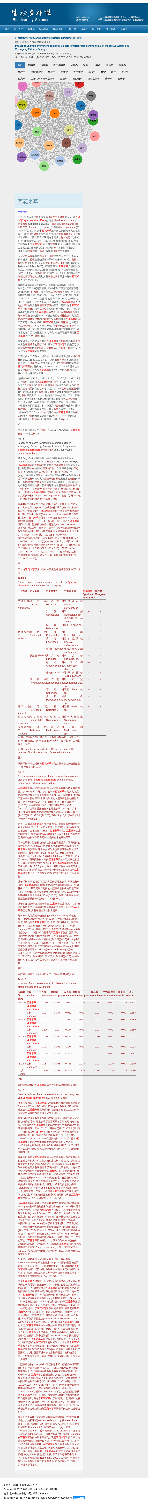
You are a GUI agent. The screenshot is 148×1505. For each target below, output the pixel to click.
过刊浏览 (110, 29)
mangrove (23, 453)
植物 (20, 1247)
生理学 (125, 71)
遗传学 (108, 78)
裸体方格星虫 (73, 716)
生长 (22, 1345)
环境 (25, 263)
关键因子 (65, 837)
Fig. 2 (21, 772)
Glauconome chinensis (54, 514)
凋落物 (51, 1181)
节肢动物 (24, 601)
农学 (113, 71)
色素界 (97, 65)
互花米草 (46, 230)
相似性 (51, 468)
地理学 (21, 71)
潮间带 (28, 388)
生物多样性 (64, 347)
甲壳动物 (32, 1164)
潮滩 (48, 263)
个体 (58, 415)
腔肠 (27, 510)
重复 (40, 385)
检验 (37, 485)
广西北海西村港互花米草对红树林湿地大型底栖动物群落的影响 (48, 38)
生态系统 (64, 1454)
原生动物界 (59, 65)
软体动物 (24, 631)
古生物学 (78, 71)
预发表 (84, 29)
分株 (29, 415)
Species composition (29, 582)
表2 (20, 968)
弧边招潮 (69, 618)
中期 (22, 1335)
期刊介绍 (18, 29)
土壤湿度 (34, 830)
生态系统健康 (57, 263)
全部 (20, 65)
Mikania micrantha (67, 220)
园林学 (121, 78)
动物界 (74, 65)
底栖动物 (27, 256)
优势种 (21, 531)
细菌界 (109, 65)
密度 (67, 370)
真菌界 (122, 65)
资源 (68, 237)
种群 (47, 1223)
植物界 (31, 65)
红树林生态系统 (56, 217)
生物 (58, 405)
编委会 (31, 29)
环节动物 (24, 706)
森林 (52, 1356)
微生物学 (77, 78)
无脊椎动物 (62, 1216)
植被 (27, 1167)
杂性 (56, 319)
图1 (20, 424)
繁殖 (52, 244)
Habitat (31, 995)
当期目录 (57, 29)
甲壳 (37, 601)
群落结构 (32, 276)
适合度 (38, 499)
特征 (41, 273)
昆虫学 (91, 71)
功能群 (45, 319)
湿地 (27, 305)
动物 (34, 507)
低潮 (73, 388)
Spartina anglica (68, 223)
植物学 (44, 65)
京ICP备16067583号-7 (25, 1485)
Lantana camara (67, 227)
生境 (66, 315)
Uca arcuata (34, 1427)
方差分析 (27, 798)
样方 (42, 412)
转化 (32, 259)
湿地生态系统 (71, 234)
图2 (20, 757)
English (123, 29)
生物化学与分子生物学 (43, 78)
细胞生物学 (94, 78)
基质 (34, 1345)
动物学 (64, 71)
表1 (20, 563)
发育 (48, 1342)
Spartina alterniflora (35, 220)
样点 (52, 385)
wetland (33, 453)
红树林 (34, 234)
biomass (22, 779)
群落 (62, 291)
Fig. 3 (21, 1090)
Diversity (22, 1094)
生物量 (63, 471)
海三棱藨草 (29, 1247)
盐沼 (22, 305)
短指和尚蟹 (52, 534)
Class (36, 590)
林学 (103, 71)
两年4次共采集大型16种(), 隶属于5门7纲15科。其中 (49, 531)
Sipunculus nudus (70, 1434)
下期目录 (71, 29)
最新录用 (96, 29)
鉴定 (25, 409)
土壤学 (63, 78)
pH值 (66, 419)
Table (21, 578)
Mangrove (100, 594)
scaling (47, 461)
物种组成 (60, 325)
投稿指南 (44, 29)
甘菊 (54, 220)
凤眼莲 (21, 227)
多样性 (71, 312)
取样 (25, 381)
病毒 (85, 65)
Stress (32, 468)
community (47, 449)
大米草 (55, 223)
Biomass (22, 983)
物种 (36, 217)
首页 (7, 29)
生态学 (21, 78)
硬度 (59, 1352)
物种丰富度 (73, 1311)
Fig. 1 (21, 438)
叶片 (59, 1177)
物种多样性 (33, 319)
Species (71, 590)
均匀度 (56, 919)
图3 (20, 1079)
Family (53, 590)
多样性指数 (38, 919)
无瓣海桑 (22, 223)
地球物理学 (37, 71)
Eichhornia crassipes (37, 227)
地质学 (51, 71)
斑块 (29, 366)
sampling (46, 783)
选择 (45, 499)
